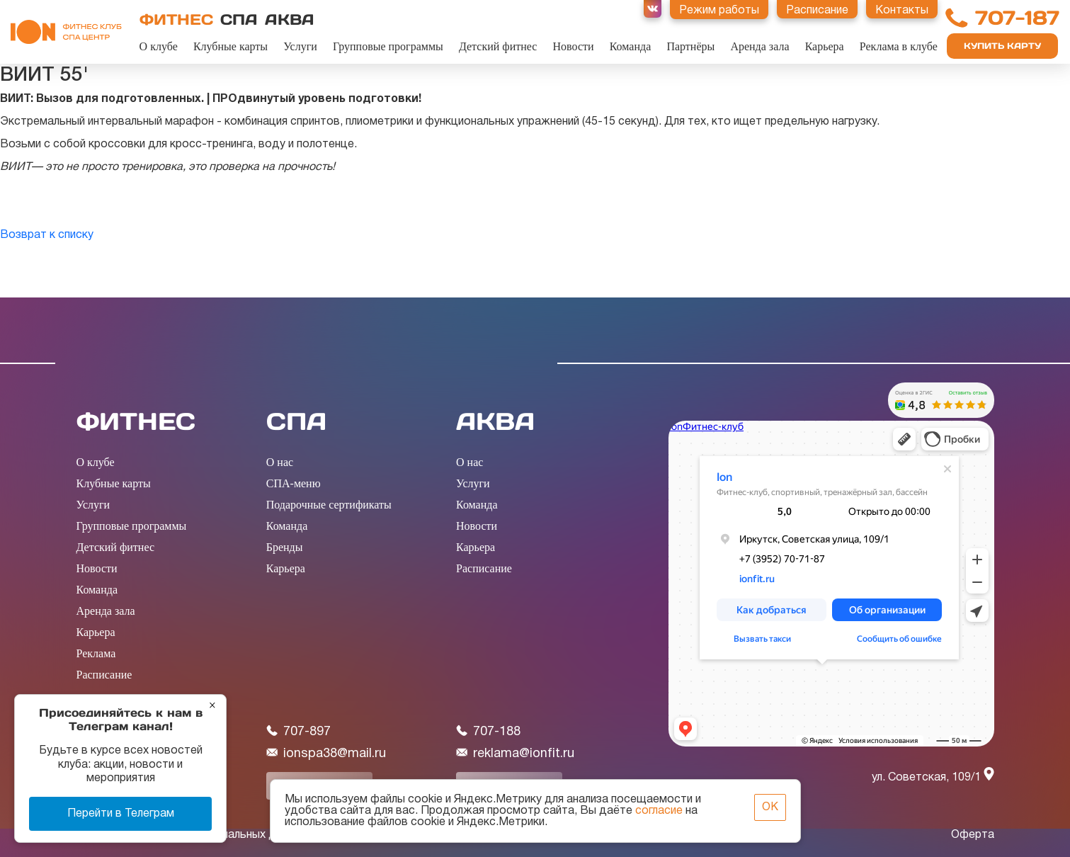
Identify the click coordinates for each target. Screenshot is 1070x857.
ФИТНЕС (176, 19)
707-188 (488, 731)
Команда (630, 46)
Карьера (824, 46)
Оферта (972, 835)
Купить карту (1002, 45)
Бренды (284, 547)
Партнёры (690, 46)
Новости (573, 46)
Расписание (104, 675)
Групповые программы (388, 46)
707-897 (298, 731)
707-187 (1017, 18)
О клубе (159, 46)
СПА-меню (293, 483)
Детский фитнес (498, 46)
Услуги (300, 46)
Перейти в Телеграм (120, 814)
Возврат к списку (46, 235)
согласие (659, 811)
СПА (239, 19)
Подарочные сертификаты (329, 505)
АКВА (289, 19)
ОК (770, 807)
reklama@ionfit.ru (515, 753)
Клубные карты (230, 46)
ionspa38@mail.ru (326, 753)
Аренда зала (759, 46)
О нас (279, 462)
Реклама (96, 653)
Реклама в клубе (899, 46)
